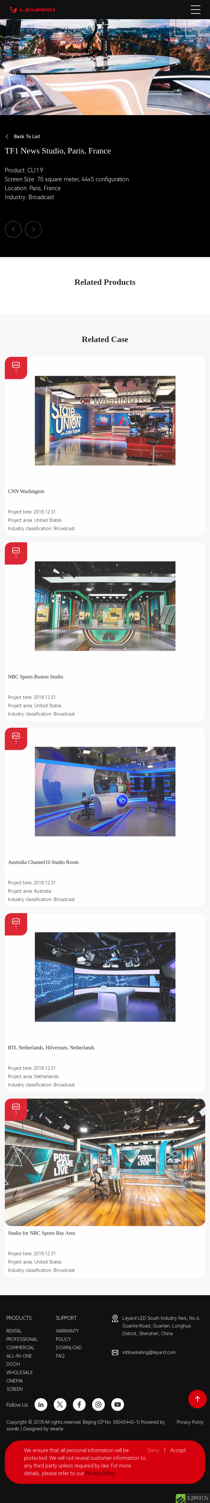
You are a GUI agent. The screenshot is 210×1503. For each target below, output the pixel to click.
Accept (178, 1450)
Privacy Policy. (100, 1473)
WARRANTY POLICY (67, 1335)
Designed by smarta (43, 1428)
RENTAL (14, 1331)
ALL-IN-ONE (19, 1355)
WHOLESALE (19, 1372)
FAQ (60, 1355)
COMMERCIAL (20, 1347)
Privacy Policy (190, 1422)
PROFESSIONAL (22, 1339)
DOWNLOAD (69, 1347)
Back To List (22, 136)
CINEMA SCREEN (14, 1385)
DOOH (13, 1364)
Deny (153, 1450)
